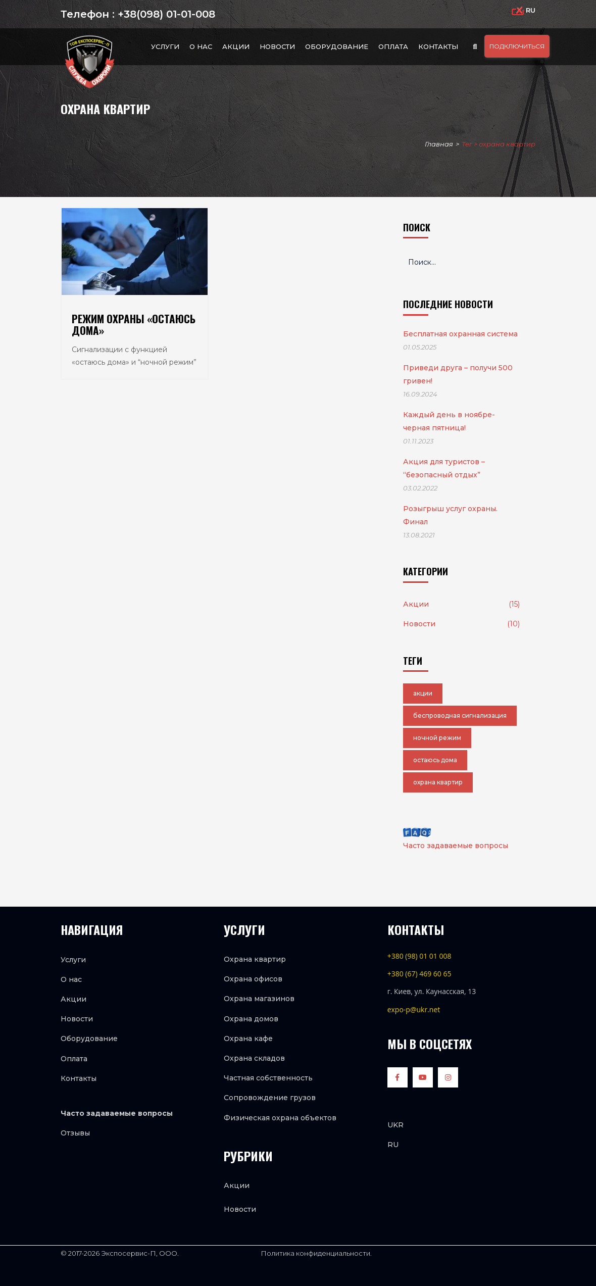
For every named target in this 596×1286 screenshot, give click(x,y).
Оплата (393, 46)
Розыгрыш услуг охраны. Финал (450, 515)
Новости (277, 46)
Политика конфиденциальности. (315, 1253)
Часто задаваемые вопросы (455, 839)
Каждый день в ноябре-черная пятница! (449, 421)
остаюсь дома (435, 760)
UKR (395, 1124)
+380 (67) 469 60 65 (419, 973)
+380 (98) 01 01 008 (419, 956)
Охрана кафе (248, 1038)
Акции (236, 46)
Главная (439, 144)
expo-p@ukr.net (413, 1009)
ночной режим (437, 737)
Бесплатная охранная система (460, 333)
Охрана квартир (255, 959)
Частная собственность (268, 1077)
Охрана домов (251, 1018)
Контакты (438, 46)
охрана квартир (438, 782)
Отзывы (75, 1132)
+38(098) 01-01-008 (165, 14)
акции (422, 693)
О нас (200, 46)
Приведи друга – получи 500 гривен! (458, 374)
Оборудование (336, 46)
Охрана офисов (253, 978)
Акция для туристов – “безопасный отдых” (444, 468)
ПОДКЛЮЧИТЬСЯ (516, 46)
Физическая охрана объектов (280, 1117)
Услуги (165, 46)
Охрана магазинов (259, 998)
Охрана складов (254, 1058)
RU (393, 1144)
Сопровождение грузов (270, 1097)
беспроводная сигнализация (460, 715)
